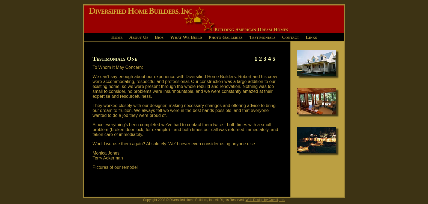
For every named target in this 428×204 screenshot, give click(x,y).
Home (117, 37)
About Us (138, 37)
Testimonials (262, 37)
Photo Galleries (225, 37)
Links (311, 37)
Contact (290, 37)
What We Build (186, 37)
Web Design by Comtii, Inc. (265, 200)
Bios (159, 37)
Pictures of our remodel (115, 167)
